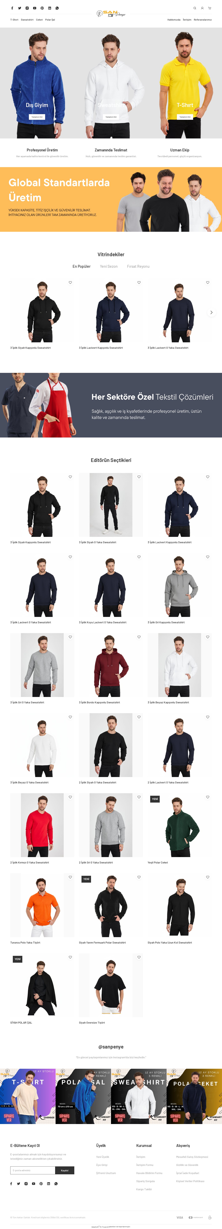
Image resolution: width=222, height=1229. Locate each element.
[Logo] (111, 14)
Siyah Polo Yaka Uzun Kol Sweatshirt (170, 942)
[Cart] (210, 8)
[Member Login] (202, 8)
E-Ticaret (104, 1227)
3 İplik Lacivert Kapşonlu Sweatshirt (101, 347)
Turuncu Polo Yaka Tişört (25, 942)
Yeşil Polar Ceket (158, 862)
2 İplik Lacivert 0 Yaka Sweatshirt (168, 782)
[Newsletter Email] (42, 1170)
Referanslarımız (203, 19)
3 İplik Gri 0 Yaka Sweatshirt (27, 702)
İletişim (187, 19)
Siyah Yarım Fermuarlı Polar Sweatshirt (102, 942)
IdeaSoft (95, 1226)
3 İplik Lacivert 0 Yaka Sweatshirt (168, 347)
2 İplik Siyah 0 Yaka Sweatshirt (97, 782)
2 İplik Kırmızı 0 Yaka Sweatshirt (29, 862)
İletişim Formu (144, 1165)
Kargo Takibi (144, 1189)
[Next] (211, 312)
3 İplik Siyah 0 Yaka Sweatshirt (97, 542)
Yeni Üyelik (102, 1156)
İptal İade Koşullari (187, 1173)
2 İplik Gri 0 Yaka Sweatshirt (96, 862)
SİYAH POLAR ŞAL (21, 1022)
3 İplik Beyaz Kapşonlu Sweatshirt (168, 702)
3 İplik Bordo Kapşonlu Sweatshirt (99, 702)
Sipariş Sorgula (145, 1181)
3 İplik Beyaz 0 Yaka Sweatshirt (29, 782)
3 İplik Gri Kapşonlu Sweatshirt (166, 622)
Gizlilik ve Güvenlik (187, 1165)
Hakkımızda (174, 19)
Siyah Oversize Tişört (92, 1022)
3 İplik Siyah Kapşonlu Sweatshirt (30, 347)
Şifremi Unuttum (106, 1173)
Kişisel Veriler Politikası (190, 1181)
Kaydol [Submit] (64, 1170)
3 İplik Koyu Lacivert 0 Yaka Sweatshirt (102, 622)
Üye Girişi (101, 1165)
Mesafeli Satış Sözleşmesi (192, 1156)
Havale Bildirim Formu (149, 1173)
